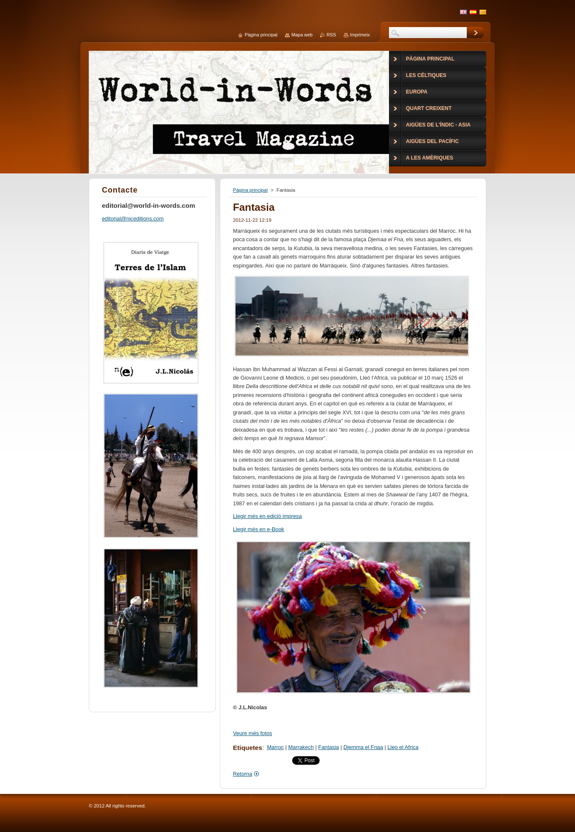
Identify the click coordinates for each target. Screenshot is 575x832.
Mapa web (301, 34)
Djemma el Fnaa (363, 747)
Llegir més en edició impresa (267, 516)
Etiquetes (247, 747)
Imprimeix (360, 34)
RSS (331, 34)
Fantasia (328, 747)
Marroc (275, 747)
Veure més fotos (252, 733)
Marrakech (301, 747)
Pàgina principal (250, 190)
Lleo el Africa (403, 747)
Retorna (242, 774)
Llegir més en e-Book (258, 529)
